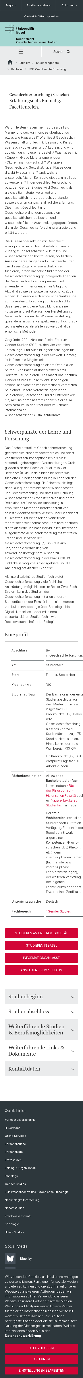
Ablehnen (41, 1359)
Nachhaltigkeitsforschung (22, 1200)
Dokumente (69, 5)
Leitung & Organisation (20, 1168)
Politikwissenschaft (18, 1216)
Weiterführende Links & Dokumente (41, 1050)
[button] (20, 51)
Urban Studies (14, 1232)
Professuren (13, 1160)
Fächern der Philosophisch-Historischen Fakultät (63, 790)
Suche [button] (62, 51)
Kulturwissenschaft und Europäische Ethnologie (37, 1192)
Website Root (10, 62)
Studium (24, 62)
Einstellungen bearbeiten (41, 1370)
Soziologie (12, 1224)
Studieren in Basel (41, 945)
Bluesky (18, 1258)
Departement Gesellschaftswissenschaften (36, 40)
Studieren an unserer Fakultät (41, 933)
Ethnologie (12, 1176)
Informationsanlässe (41, 957)
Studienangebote (38, 5)
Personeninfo (14, 1152)
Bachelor (17, 69)
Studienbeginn (41, 996)
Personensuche (15, 1144)
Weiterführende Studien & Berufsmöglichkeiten (41, 1029)
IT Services (12, 1128)
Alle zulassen (41, 1348)
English (10, 5)
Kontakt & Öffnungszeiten (41, 16)
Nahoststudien (14, 1208)
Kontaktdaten (41, 1068)
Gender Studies (59, 911)
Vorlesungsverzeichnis (20, 1119)
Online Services (15, 1135)
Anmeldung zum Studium (41, 970)
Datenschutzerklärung (23, 1336)
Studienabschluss (41, 1011)
